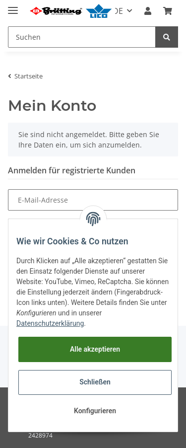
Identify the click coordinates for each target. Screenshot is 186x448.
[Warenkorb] (167, 11)
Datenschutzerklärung (50, 323)
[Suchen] (82, 37)
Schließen (95, 382)
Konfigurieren (95, 411)
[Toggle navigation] (13, 6)
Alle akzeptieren (95, 349)
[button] (147, 11)
